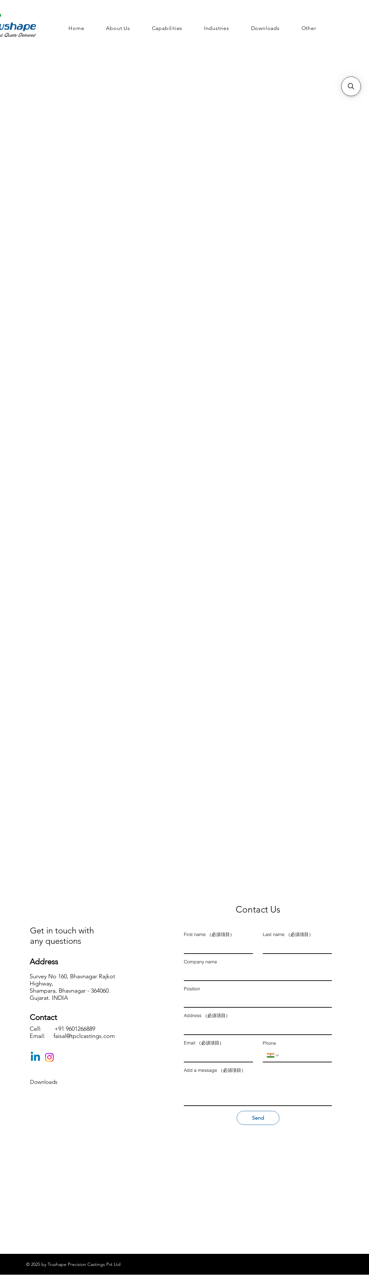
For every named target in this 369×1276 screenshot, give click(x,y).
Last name (288, 934)
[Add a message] (258, 1091)
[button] (308, 28)
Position (192, 989)
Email (204, 1043)
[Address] (256, 1027)
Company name (200, 962)
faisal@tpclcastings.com (84, 1036)
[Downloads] (53, 1082)
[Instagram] (49, 1057)
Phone (269, 1043)
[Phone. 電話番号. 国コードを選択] (273, 1055)
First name (209, 934)
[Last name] (295, 946)
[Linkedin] (35, 1057)
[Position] (256, 1000)
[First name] (216, 946)
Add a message (215, 1070)
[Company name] (256, 973)
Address (207, 1016)
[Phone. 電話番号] (304, 1055)
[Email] (216, 1055)
